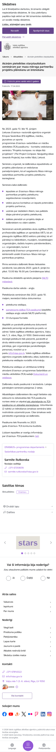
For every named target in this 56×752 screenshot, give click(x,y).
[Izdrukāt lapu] (28, 506)
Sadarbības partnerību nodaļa (20, 451)
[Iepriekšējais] (4, 542)
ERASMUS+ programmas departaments (24, 447)
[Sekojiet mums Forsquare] (36, 714)
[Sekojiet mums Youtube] (11, 714)
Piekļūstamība (10, 636)
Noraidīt (15, 30)
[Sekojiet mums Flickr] (30, 714)
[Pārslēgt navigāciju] (28, 746)
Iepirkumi (8, 606)
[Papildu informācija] (17, 687)
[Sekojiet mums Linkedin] (43, 714)
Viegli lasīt (8, 627)
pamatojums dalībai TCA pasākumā (23, 309)
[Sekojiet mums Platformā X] (24, 714)
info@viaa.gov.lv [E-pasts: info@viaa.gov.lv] (14, 676)
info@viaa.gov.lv (17, 353)
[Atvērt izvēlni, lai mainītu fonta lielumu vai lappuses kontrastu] (44, 746)
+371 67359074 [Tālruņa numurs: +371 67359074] (16, 467)
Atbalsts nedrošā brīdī (15, 650)
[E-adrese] (8, 686)
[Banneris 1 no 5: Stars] (28, 542)
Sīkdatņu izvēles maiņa (15, 655)
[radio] (10, 578)
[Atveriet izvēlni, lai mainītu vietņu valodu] (12, 746)
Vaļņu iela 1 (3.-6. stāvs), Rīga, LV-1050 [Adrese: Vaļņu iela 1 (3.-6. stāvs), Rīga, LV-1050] (25, 681)
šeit (37, 436)
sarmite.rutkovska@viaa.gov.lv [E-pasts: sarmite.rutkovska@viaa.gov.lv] (23, 471)
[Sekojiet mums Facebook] (4, 714)
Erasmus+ (23, 492)
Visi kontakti (17, 695)
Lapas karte (9, 641)
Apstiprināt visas (41, 30)
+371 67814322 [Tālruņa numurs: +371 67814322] (14, 671)
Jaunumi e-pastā (12, 646)
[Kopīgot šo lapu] (28, 512)
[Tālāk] (51, 542)
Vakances (8, 601)
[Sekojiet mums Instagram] (49, 714)
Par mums (9, 611)
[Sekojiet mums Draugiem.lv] (17, 714)
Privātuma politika (13, 632)
